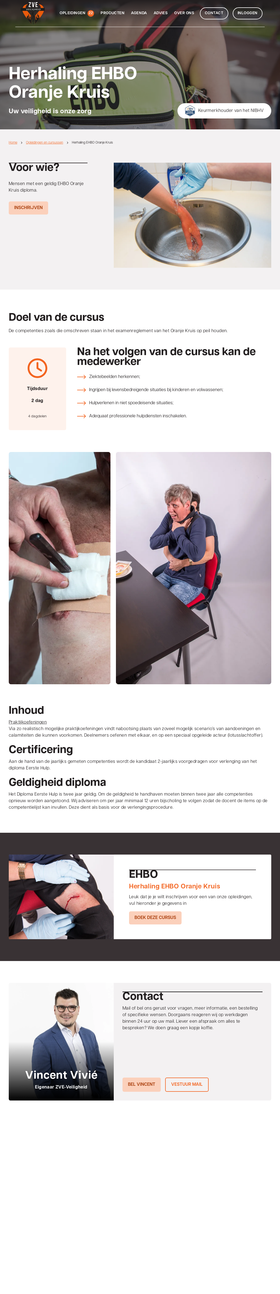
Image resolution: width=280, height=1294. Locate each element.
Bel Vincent (141, 1084)
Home (13, 142)
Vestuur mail (187, 1084)
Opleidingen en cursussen (44, 142)
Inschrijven (28, 208)
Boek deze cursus (155, 918)
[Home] (30, 13)
